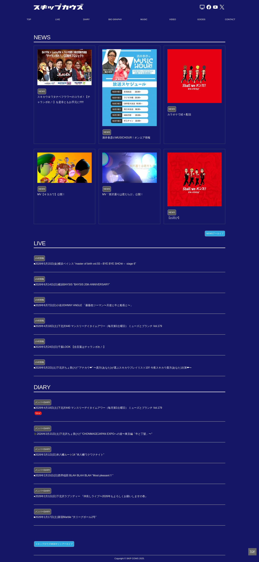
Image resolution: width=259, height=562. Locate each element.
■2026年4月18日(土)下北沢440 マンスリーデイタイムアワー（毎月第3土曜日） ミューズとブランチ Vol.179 (98, 326)
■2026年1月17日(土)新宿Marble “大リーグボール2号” (65, 517)
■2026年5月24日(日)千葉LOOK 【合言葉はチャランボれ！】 (70, 346)
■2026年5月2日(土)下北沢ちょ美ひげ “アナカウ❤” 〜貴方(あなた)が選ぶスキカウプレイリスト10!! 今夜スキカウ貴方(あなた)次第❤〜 (113, 367)
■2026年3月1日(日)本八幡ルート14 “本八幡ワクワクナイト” (69, 454)
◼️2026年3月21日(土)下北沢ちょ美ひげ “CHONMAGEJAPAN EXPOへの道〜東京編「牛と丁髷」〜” (93, 433)
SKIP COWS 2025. (135, 558)
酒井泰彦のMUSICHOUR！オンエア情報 (126, 137)
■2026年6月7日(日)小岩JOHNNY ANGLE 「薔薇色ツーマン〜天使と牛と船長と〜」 (83, 305)
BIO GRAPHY (115, 19)
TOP (29, 19)
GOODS (201, 19)
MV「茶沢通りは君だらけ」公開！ (122, 194)
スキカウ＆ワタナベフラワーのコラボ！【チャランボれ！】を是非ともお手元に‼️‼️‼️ (63, 99)
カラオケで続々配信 (179, 114)
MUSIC (143, 19)
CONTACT (230, 19)
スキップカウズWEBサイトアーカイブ (54, 544)
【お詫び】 (174, 217)
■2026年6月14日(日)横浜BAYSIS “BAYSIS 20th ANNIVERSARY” (72, 284)
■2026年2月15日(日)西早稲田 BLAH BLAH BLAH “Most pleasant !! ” (73, 475)
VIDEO (172, 19)
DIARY (86, 19)
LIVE (57, 19)
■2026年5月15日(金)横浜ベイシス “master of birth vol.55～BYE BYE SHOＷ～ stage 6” (85, 263)
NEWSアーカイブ (214, 233)
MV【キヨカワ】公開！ (51, 194)
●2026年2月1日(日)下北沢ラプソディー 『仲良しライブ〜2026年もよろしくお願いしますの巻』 (91, 496)
